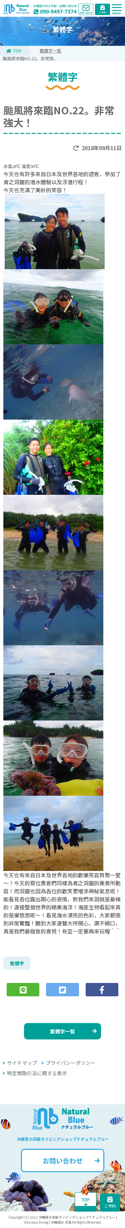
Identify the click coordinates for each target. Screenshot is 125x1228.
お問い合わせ (71, 1160)
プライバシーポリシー (69, 1062)
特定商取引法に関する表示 (35, 1073)
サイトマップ (20, 1062)
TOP (14, 50)
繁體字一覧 (50, 50)
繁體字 (17, 963)
